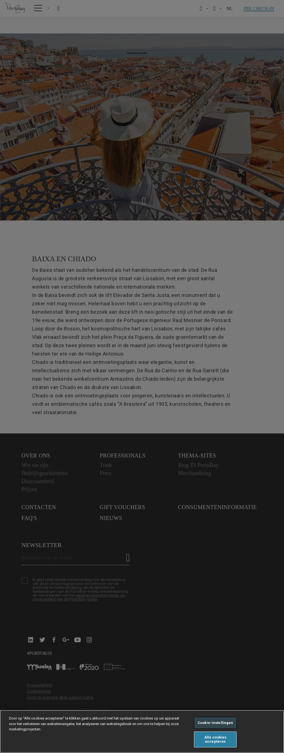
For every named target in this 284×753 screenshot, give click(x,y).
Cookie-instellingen (215, 723)
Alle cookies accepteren (215, 739)
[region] (142, 731)
